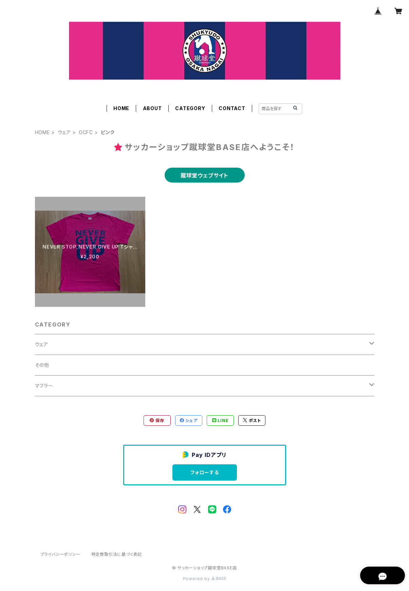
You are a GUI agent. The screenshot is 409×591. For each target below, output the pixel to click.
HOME (121, 108)
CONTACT (232, 108)
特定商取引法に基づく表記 (116, 554)
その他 (42, 365)
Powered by (204, 578)
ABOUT (152, 108)
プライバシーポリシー (60, 554)
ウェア (64, 132)
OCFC (86, 132)
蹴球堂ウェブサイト (204, 175)
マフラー (44, 385)
